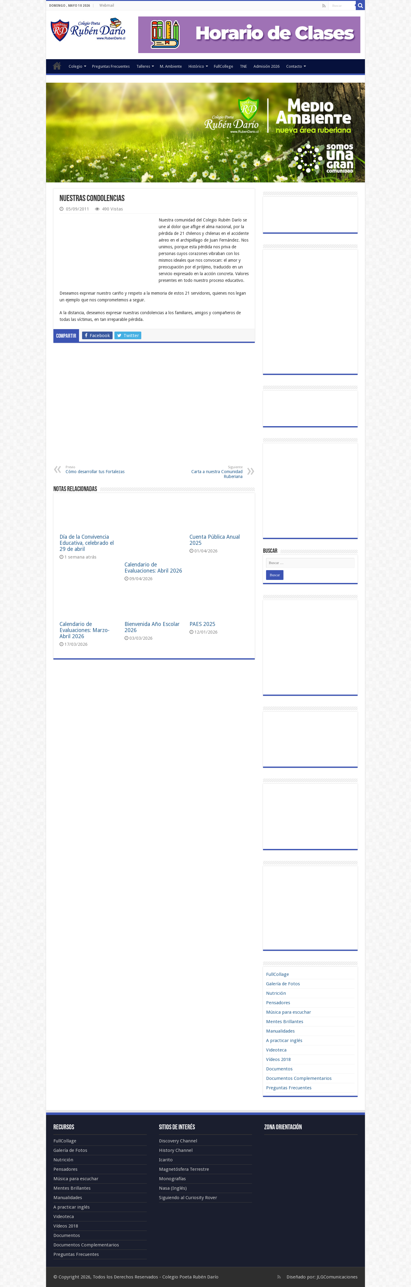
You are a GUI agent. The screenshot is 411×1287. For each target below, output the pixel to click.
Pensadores (278, 1002)
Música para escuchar (288, 1012)
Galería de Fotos (283, 984)
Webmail (106, 5)
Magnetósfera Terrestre (184, 1169)
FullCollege (223, 66)
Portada (57, 65)
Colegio (75, 66)
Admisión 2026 (266, 66)
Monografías (172, 1178)
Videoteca (276, 1050)
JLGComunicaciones (337, 1277)
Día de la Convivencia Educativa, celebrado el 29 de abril (86, 543)
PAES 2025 (202, 602)
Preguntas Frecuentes (111, 66)
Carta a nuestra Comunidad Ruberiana (211, 472)
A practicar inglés (284, 1040)
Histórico (196, 66)
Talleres (143, 66)
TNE (243, 66)
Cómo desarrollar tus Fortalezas (97, 469)
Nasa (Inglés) (173, 1188)
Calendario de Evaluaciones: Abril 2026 (153, 540)
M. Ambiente (171, 66)
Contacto (294, 66)
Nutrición (276, 993)
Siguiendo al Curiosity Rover (188, 1197)
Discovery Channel (178, 1141)
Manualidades (280, 1031)
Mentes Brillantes (284, 1021)
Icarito (166, 1160)
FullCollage (277, 974)
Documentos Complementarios (299, 1078)
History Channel (176, 1150)
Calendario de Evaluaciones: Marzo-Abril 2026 (84, 608)
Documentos (279, 1069)
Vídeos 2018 (278, 1059)
